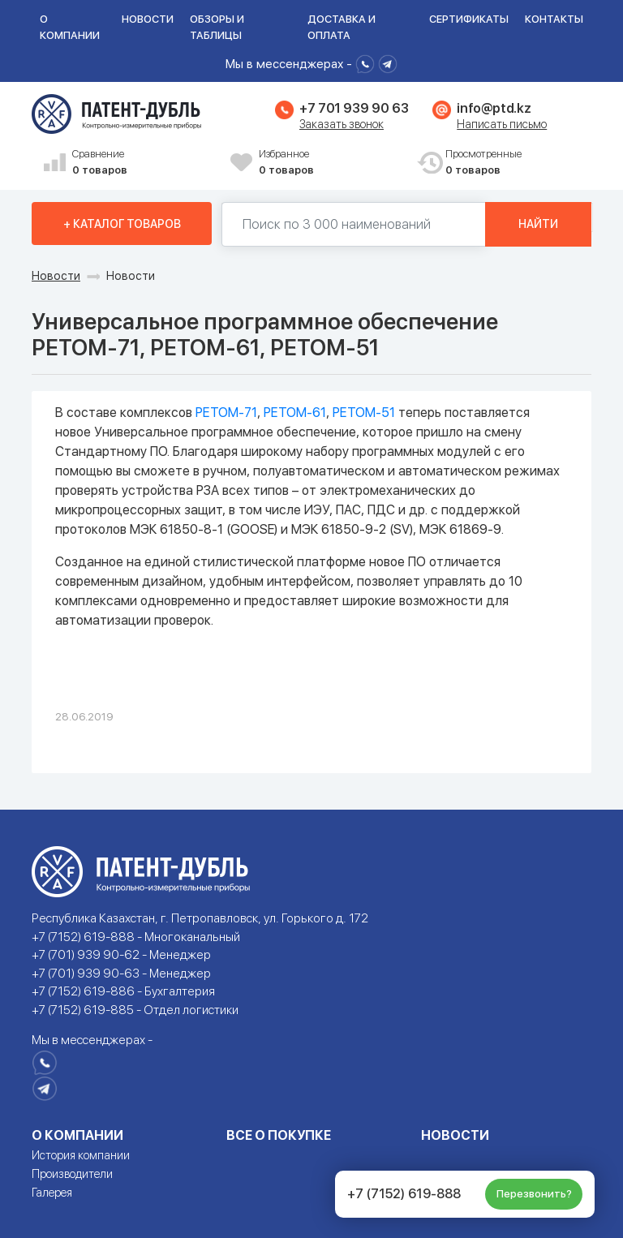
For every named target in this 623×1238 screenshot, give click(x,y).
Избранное (332, 163)
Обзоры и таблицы (217, 27)
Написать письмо (502, 124)
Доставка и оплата (341, 27)
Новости (148, 19)
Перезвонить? (534, 1194)
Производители (72, 1173)
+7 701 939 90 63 (353, 108)
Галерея (52, 1192)
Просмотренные (518, 163)
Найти (538, 223)
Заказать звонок (341, 124)
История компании (81, 1155)
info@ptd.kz (494, 108)
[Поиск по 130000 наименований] (353, 224)
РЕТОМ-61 (295, 412)
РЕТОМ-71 (226, 412)
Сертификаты (469, 19)
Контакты (554, 19)
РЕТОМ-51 (364, 412)
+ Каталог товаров (122, 223)
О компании (70, 27)
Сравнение (145, 163)
